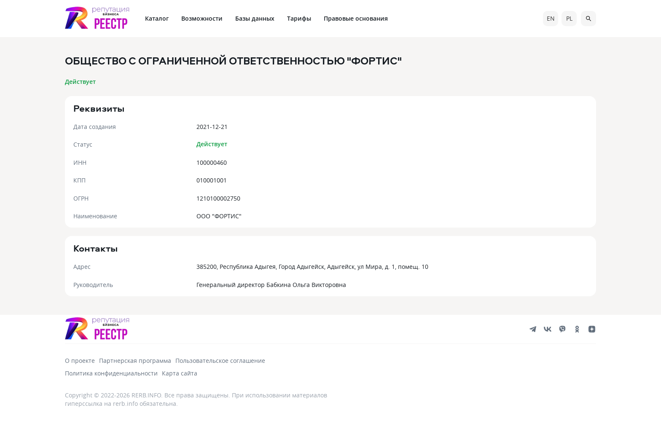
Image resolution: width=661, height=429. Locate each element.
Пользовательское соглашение (220, 361)
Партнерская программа (135, 361)
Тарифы (299, 18)
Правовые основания (356, 18)
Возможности (202, 18)
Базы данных (254, 18)
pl (569, 18)
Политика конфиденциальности (111, 373)
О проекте (80, 361)
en (551, 18)
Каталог (157, 18)
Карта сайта (179, 373)
